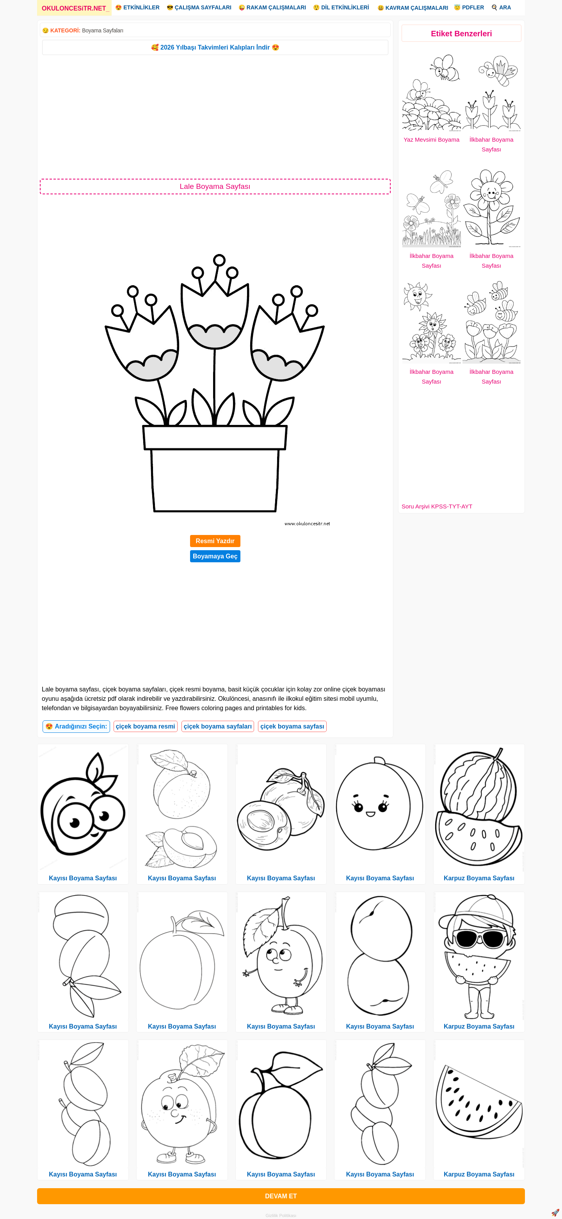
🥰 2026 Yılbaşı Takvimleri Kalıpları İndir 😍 (215, 47)
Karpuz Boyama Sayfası (479, 878)
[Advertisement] (215, 116)
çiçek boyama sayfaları (218, 726)
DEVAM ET (281, 1196)
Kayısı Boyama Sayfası (83, 878)
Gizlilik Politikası (281, 1215)
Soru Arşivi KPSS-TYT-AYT (437, 506)
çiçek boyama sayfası (292, 726)
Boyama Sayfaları (102, 30)
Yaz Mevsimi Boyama (431, 139)
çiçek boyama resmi (145, 726)
